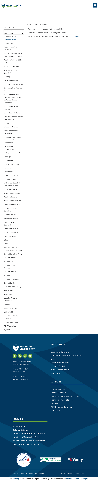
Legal (62, 473)
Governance (8, 172)
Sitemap (69, 473)
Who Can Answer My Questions (11, 317)
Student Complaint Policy (13, 254)
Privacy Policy (80, 473)
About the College (10, 189)
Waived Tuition (9, 312)
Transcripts (8, 294)
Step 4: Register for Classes (11, 107)
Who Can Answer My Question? (11, 71)
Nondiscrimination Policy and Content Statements (13, 54)
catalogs (16, 478)
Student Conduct (10, 258)
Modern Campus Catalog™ (77, 478)
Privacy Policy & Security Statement (29, 440)
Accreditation (19, 426)
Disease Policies (10, 215)
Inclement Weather (11, 236)
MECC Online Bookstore (12, 201)
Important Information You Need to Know (13, 118)
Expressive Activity (11, 218)
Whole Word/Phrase (11, 36)
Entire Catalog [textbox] (8, 31)
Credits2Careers (58, 393)
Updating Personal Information (10, 299)
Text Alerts (56, 403)
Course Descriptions (11, 164)
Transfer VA (56, 410)
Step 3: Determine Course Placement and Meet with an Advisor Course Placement (13, 98)
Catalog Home (9, 43)
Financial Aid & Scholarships (9, 223)
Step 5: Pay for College (12, 113)
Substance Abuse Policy (12, 287)
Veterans (7, 304)
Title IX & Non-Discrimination (26, 444)
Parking (6, 244)
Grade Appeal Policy (11, 232)
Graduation (8, 123)
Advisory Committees (11, 175)
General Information (11, 80)
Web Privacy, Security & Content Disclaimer (12, 184)
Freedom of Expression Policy (26, 437)
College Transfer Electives (13, 153)
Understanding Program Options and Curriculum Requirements (12, 139)
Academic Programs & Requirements (12, 132)
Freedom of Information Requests (29, 433)
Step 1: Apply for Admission (13, 84)
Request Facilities (59, 366)
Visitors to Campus (10, 308)
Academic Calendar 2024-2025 (13, 61)
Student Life (8, 261)
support (76, 36)
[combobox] (14, 30)
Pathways (7, 156)
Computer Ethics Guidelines (10, 209)
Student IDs (8, 275)
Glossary (7, 77)
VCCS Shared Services (61, 407)
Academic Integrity (10, 197)
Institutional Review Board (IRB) (65, 396)
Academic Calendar (60, 352)
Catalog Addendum (11, 322)
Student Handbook (10, 179)
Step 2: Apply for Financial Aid (13, 89)
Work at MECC (57, 373)
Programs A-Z (9, 160)
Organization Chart (60, 362)
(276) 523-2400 (23, 369)
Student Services (10, 283)
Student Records (10, 272)
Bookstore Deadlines (11, 66)
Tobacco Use (8, 290)
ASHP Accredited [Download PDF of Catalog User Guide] (10, 326)
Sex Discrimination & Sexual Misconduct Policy (13, 248)
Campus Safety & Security (13, 204)
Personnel (7, 168)
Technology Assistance (62, 400)
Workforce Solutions (11, 127)
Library (6, 240)
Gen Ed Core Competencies (9, 147)
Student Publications (11, 279)
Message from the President (10, 48)
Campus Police (58, 389)
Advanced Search (10, 39)
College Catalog (20, 430)
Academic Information (12, 193)
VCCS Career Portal (60, 369)
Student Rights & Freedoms (10, 266)
